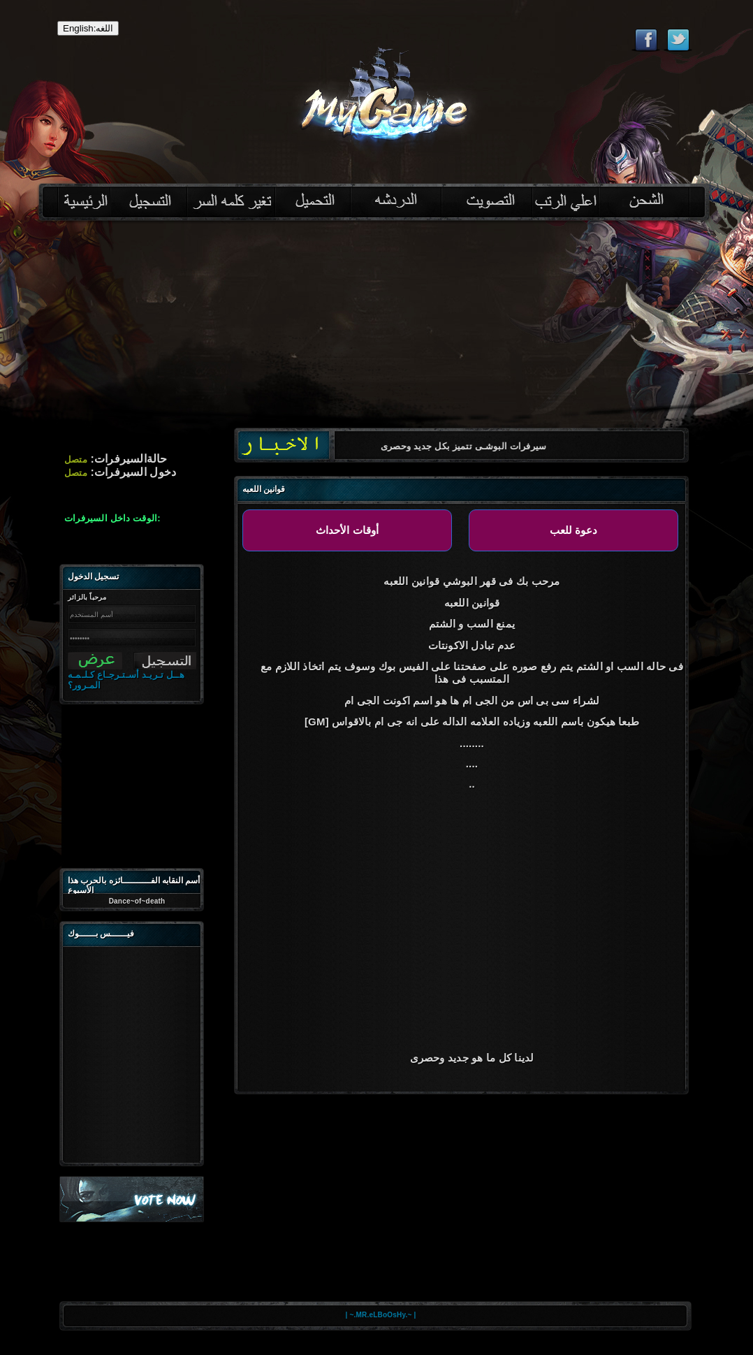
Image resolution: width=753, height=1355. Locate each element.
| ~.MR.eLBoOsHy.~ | (381, 1315)
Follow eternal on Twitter (678, 40)
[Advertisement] (376, 329)
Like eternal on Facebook (645, 40)
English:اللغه (88, 28)
